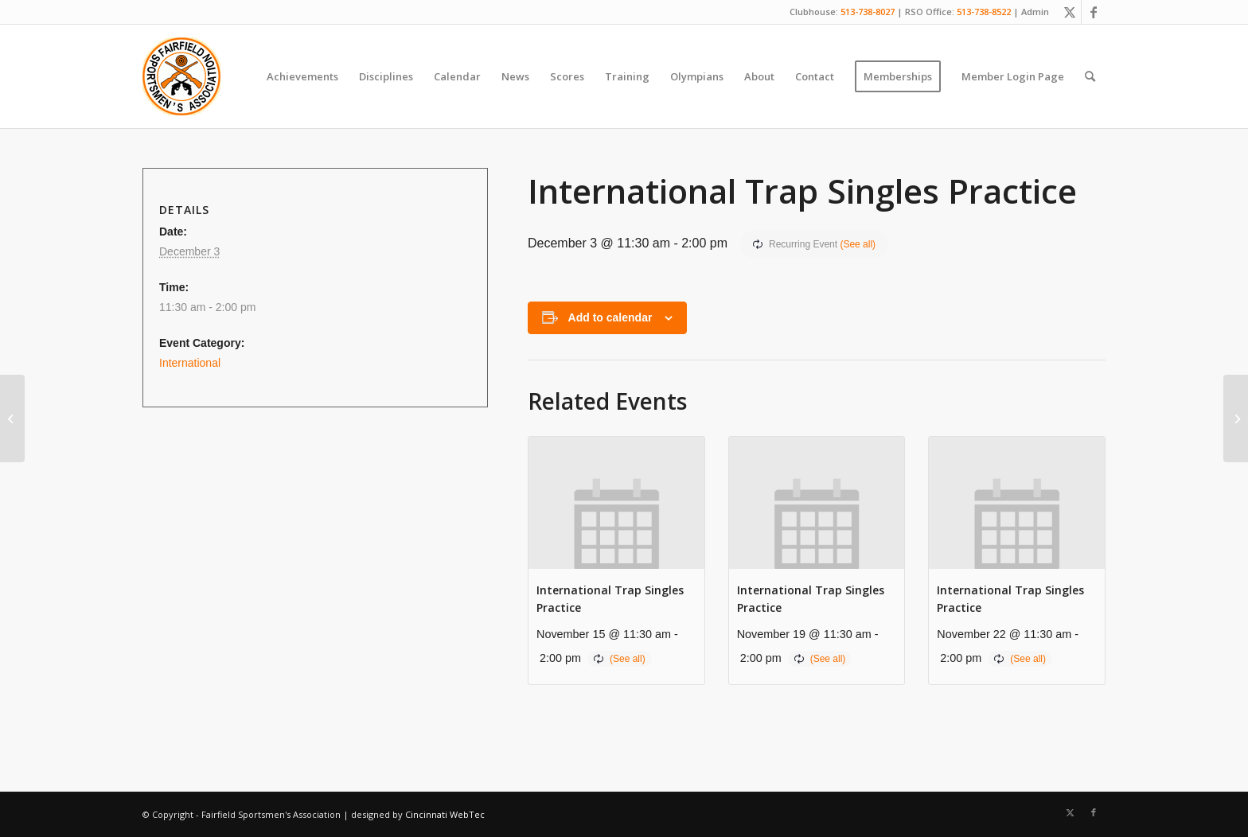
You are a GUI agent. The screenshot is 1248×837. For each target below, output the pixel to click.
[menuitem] (302, 76)
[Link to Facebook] (1094, 12)
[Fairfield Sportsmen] (181, 76)
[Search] (1090, 76)
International (189, 362)
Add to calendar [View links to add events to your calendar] (610, 317)
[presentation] (616, 502)
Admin (1035, 12)
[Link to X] (1069, 12)
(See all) (858, 244)
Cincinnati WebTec (445, 814)
